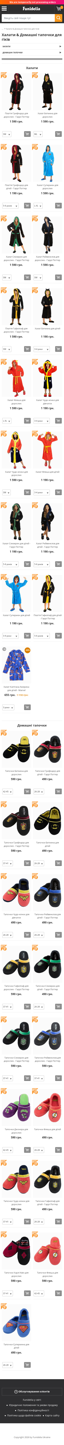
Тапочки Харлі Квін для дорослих (16, 1274)
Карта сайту (52, 1415)
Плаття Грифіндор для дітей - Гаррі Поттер (16, 187)
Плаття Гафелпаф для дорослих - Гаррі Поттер (16, 330)
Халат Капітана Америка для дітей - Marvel (16, 688)
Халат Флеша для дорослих (16, 402)
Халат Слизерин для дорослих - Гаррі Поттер (16, 258)
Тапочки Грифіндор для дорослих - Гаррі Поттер (16, 844)
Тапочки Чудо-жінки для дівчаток (16, 916)
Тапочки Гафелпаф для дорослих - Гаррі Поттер (16, 987)
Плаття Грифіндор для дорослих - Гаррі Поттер (16, 115)
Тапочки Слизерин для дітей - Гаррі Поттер (48, 987)
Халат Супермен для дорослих (47, 187)
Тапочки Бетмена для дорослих (16, 772)
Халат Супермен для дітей (16, 615)
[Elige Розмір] (6, 134)
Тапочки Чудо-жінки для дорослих (16, 1203)
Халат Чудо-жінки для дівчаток (47, 402)
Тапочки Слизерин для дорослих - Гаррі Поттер (16, 1059)
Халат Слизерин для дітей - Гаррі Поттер (16, 545)
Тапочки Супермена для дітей (16, 1346)
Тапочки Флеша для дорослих (47, 1274)
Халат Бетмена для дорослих (47, 115)
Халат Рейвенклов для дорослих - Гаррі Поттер (47, 258)
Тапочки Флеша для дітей (47, 1129)
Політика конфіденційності (33, 1410)
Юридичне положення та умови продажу (33, 1405)
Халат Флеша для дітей (47, 471)
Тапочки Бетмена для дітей (47, 844)
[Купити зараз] (27, 134)
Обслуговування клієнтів (32, 1391)
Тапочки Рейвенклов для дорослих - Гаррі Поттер (47, 1059)
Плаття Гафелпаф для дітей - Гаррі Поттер (48, 617)
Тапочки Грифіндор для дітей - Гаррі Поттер (47, 772)
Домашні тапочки (13, 52)
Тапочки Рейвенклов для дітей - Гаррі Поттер (47, 916)
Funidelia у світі (32, 1399)
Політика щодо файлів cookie (24, 1415)
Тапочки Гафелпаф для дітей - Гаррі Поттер (47, 1203)
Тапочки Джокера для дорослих (16, 1131)
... (2, 29)
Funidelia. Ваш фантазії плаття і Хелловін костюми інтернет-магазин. (31, 9)
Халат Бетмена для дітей (47, 328)
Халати (6, 46)
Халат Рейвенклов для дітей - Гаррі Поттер (47, 545)
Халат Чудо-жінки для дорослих (16, 473)
